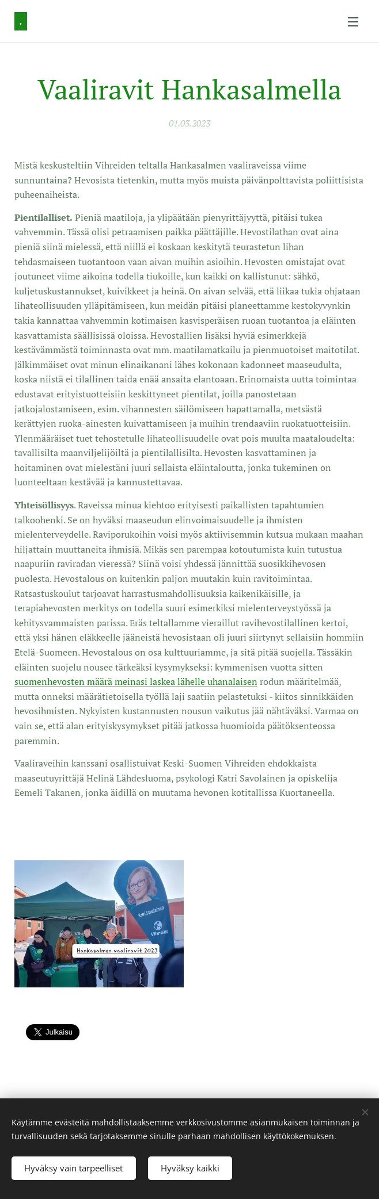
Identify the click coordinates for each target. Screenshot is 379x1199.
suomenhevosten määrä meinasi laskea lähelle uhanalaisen (135, 681)
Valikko (353, 21)
